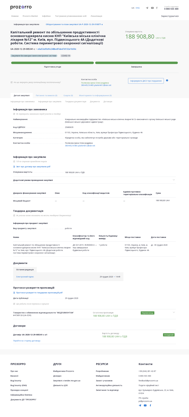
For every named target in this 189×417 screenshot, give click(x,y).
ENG (138, 8)
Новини (15, 16)
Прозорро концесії (19, 390)
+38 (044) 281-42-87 (147, 371)
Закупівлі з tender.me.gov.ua (66, 380)
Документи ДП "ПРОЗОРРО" (23, 399)
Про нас (14, 371)
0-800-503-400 (171, 8)
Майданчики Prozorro (63, 371)
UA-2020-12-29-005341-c (22, 49)
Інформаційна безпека (21, 395)
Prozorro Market (30, 16)
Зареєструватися (169, 16)
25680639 (69, 127)
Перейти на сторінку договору (26, 341)
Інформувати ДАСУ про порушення (146, 81)
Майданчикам (103, 376)
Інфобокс (46, 16)
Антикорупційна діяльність (109, 385)
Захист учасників (104, 380)
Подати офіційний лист (149, 385)
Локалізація (96, 16)
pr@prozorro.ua (145, 401)
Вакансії (14, 376)
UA (133, 8)
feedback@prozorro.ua (148, 380)
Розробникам (102, 371)
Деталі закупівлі (22, 95)
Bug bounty (15, 380)
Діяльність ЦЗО (60, 385)
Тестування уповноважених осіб (70, 16)
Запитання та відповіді (107, 390)
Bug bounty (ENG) (18, 385)
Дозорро (57, 376)
